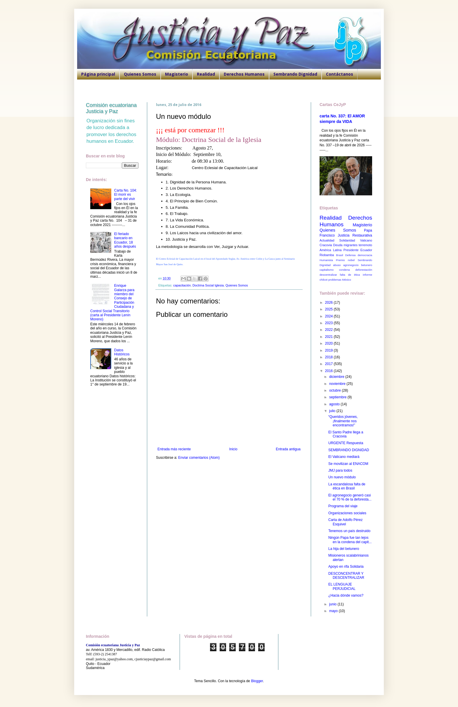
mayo (334, 611)
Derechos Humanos (244, 74)
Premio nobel (345, 260)
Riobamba (327, 255)
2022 (329, 330)
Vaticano (366, 240)
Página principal (98, 74)
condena (344, 269)
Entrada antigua (288, 449)
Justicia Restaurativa (355, 235)
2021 (329, 337)
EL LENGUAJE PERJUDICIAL (341, 586)
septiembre (338, 397)
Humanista (326, 260)
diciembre (337, 377)
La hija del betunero (343, 549)
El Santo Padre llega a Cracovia (345, 434)
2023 (329, 323)
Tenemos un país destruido (349, 531)
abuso (337, 265)
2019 (329, 350)
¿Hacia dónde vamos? (345, 595)
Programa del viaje (343, 506)
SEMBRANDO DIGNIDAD (348, 450)
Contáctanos (339, 74)
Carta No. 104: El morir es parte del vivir (125, 194)
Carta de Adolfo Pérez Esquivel (345, 522)
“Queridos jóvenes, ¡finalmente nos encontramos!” (343, 421)
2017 (329, 364)
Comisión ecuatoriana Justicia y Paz (111, 108)
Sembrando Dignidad (295, 74)
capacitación (182, 285)
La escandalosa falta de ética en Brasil (346, 486)
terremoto (365, 245)
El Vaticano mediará (344, 457)
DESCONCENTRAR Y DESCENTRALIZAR (346, 575)
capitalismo (327, 269)
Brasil (339, 255)
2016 (329, 371)
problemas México (339, 279)
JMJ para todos (340, 470)
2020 (329, 343)
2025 (329, 309)
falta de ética (350, 274)
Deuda (338, 245)
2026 (329, 302)
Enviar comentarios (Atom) (199, 458)
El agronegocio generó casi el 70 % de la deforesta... (350, 497)
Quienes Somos (140, 74)
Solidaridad (347, 240)
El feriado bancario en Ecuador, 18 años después (125, 240)
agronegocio (351, 265)
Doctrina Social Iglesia (208, 285)
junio (333, 604)
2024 (329, 316)
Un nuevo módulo (342, 477)
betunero (366, 265)
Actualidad (327, 240)
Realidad (206, 74)
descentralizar (328, 274)
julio (332, 411)
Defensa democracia (358, 255)
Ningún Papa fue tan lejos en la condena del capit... (350, 540)
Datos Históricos (122, 352)
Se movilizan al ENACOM (348, 464)
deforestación (363, 269)
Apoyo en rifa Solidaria (346, 566)
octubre (335, 390)
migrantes (350, 245)
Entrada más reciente (174, 449)
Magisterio (176, 74)
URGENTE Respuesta (345, 443)
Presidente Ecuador (358, 250)
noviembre (337, 384)
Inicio (233, 449)
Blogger (257, 681)
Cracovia (326, 245)
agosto (335, 404)
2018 (329, 357)
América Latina (330, 250)
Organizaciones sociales (347, 513)
